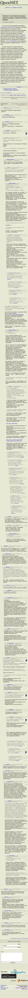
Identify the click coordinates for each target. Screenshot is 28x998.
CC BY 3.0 (8, 92)
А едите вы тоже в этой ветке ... (16, 760)
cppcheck (22, 35)
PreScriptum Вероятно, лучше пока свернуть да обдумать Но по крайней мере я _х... (17, 491)
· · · (2, 108)
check (22, 95)
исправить (19, 86)
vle (7, 137)
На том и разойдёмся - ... (16, 294)
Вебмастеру (24, 990)
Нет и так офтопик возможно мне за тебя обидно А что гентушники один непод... (16, 473)
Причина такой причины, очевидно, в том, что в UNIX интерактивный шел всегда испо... (16, 286)
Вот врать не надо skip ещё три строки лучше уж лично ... (17, 511)
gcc (25, 95)
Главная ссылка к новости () (11, 89)
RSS (26, 104)
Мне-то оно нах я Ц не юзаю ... (15, 752)
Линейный (22, 103)
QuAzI (5, 107)
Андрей (8, 764)
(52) (2, 104)
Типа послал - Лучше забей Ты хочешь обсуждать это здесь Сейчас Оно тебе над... (15, 464)
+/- (25, 103)
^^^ (21, 114)
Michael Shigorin (10, 159)
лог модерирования (24, 938)
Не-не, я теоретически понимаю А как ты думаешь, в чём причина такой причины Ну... (15, 277)
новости (8, 7)
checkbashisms (14, 41)
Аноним (9, 516)
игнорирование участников (15, 938)
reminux (7, 121)
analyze (18, 95)
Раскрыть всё (21, 104)
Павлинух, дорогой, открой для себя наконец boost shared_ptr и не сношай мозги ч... (16, 744)
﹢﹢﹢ (21, 107)
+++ (11, 7)
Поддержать (24, 989)
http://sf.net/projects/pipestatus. (16, 314)
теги (18, 7)
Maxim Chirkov (23, 988)
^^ (19, 114)
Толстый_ (8, 585)
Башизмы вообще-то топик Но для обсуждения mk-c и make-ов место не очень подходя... (16, 482)
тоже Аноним (7, 553)
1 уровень (16, 103)
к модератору (8, 108)
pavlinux (8, 130)
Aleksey (8, 628)
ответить (17, 107)
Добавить (18, 989)
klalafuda (8, 567)
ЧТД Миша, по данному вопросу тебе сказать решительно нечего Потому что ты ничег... (17, 501)
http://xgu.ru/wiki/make (11, 423)
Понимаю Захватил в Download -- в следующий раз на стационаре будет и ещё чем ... (15, 456)
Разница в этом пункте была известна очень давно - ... (16, 302)
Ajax (12, 103)
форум (14, 7)
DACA (13, 27)
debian (11, 95)
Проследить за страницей (4, 990)
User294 (7, 929)
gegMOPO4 (9, 590)
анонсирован (4, 27)
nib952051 (7, 114)
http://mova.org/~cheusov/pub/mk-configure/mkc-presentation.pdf (14, 440)
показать (9, 279)
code (15, 95)
